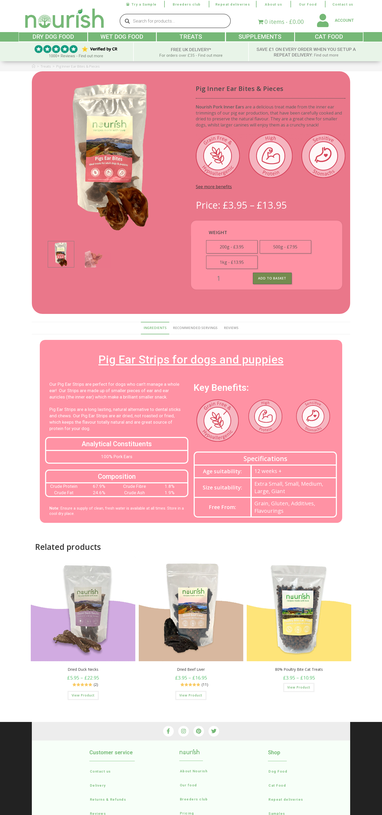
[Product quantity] (218, 278)
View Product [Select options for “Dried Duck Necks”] (83, 695)
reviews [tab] (231, 327)
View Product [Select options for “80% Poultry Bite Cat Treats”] (298, 687)
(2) (96, 684)
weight (218, 232)
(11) (205, 684)
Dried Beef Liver (191, 669)
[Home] (33, 65)
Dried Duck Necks (83, 669)
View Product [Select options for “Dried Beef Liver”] (190, 695)
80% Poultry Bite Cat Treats (299, 669)
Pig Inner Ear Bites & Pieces (78, 65)
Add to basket (273, 277)
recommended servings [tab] (195, 327)
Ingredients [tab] (155, 327)
